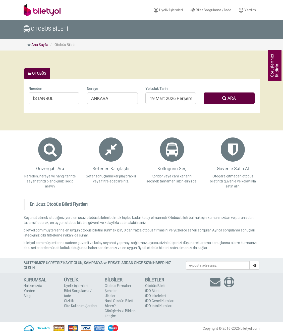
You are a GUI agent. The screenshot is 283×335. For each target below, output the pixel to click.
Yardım (247, 10)
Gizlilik (69, 301)
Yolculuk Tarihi (156, 89)
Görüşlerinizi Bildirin (120, 311)
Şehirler (111, 291)
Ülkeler (110, 296)
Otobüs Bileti (155, 286)
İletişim (110, 316)
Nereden (35, 89)
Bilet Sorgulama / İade (210, 10)
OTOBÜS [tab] (37, 73)
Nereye (92, 89)
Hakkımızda (33, 286)
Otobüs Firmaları (118, 286)
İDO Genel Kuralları (159, 301)
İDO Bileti (152, 291)
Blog (27, 296)
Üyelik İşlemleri (168, 10)
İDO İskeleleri (155, 296)
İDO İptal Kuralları (158, 306)
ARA (229, 98)
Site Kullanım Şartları (80, 306)
